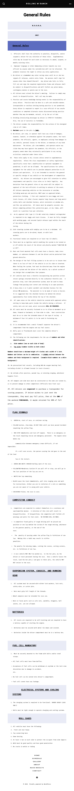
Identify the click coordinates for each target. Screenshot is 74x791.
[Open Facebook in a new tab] (37, 777)
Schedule (37, 758)
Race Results (37, 767)
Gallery (37, 761)
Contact (37, 771)
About (37, 764)
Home (37, 755)
